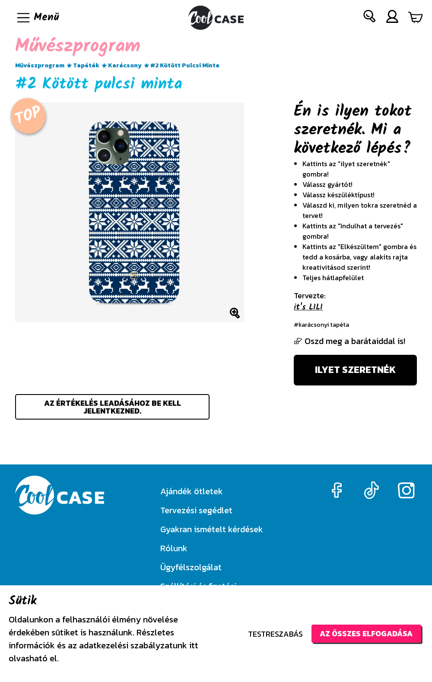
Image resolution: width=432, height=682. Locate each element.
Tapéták (86, 66)
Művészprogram (39, 66)
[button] (370, 17)
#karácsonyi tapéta (322, 324)
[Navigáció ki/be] (37, 17)
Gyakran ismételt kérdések (211, 529)
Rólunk (173, 548)
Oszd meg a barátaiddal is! (349, 341)
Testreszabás (273, 634)
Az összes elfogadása (365, 633)
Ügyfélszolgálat (191, 567)
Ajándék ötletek (191, 491)
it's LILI (308, 307)
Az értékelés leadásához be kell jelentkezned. (112, 407)
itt (193, 645)
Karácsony (125, 66)
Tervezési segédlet (196, 510)
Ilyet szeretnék (355, 370)
